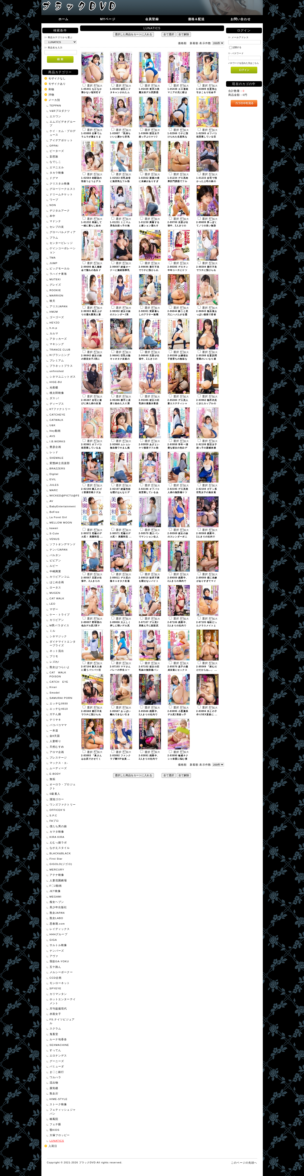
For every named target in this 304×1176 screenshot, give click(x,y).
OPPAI (54, 145)
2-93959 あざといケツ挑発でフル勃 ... (149, 447)
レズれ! (54, 661)
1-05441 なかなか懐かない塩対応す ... (91, 92)
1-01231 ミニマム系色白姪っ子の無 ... (120, 225)
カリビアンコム (60, 576)
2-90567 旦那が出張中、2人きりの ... (91, 581)
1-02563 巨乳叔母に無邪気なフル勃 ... (120, 181)
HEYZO (55, 322)
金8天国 (55, 735)
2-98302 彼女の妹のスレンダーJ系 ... (120, 314)
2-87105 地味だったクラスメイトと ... (206, 625)
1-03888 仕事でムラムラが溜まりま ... (91, 136)
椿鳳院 (54, 1118)
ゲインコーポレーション (63, 250)
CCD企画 (56, 977)
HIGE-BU (56, 381)
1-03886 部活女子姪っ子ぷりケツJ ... (149, 136)
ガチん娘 (55, 714)
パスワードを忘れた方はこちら (243, 63)
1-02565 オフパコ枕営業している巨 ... (206, 136)
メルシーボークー (61, 972)
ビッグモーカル (60, 268)
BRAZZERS (57, 468)
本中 (52, 215)
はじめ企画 (57, 582)
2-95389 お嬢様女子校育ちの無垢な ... (178, 358)
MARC (54, 490)
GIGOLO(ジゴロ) (61, 863)
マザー (54, 609)
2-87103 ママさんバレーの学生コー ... (120, 669)
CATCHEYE (58, 414)
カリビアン (57, 619)
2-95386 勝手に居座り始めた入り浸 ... (120, 403)
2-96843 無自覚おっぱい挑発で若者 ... (206, 314)
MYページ (107, 19)
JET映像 (55, 891)
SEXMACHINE (59, 1044)
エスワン (55, 116)
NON (53, 205)
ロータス (55, 587)
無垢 (52, 779)
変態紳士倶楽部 (60, 463)
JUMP (54, 263)
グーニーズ (57, 1061)
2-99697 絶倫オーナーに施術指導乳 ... (120, 270)
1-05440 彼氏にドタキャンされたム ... (120, 92)
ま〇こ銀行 (57, 1071)
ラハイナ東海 (58, 273)
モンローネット (60, 983)
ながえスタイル (60, 847)
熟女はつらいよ (60, 667)
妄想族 (54, 156)
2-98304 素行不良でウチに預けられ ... (206, 270)
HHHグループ (59, 934)
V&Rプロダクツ (60, 110)
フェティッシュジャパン (63, 1111)
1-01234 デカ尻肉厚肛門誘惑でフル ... (178, 181)
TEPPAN (55, 105)
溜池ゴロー (57, 799)
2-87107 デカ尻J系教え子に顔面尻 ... (149, 625)
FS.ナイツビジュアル (62, 1021)
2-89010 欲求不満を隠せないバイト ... (149, 581)
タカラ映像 (57, 172)
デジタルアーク (60, 210)
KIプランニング (60, 354)
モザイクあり (57, 83)
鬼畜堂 (54, 1034)
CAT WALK (57, 598)
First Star (56, 858)
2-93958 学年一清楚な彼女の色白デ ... (178, 447)
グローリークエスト (63, 188)
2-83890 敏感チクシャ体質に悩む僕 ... (178, 758)
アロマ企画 (57, 752)
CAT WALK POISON (59, 674)
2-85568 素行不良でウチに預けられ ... (91, 714)
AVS (52, 436)
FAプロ (54, 820)
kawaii (54, 528)
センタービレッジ (61, 242)
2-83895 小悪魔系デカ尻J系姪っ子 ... (178, 714)
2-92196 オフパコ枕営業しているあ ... (149, 492)
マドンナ (55, 221)
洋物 (51, 94)
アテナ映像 (57, 874)
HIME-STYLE (59, 1099)
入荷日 (52, 1146)
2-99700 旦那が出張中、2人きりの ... (178, 225)
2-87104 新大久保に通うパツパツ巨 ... (91, 669)
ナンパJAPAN (59, 549)
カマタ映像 (57, 831)
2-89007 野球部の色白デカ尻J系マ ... (91, 625)
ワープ (54, 199)
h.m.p (53, 327)
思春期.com (57, 923)
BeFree (55, 511)
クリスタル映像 (60, 183)
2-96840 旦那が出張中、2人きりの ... (149, 358)
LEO (53, 603)
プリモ (54, 656)
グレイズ (55, 284)
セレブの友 (57, 226)
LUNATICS (57, 1140)
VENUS (55, 538)
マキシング (57, 344)
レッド (54, 452)
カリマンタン (58, 993)
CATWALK (57, 419)
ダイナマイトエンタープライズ (63, 643)
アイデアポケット (61, 140)
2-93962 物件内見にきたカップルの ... (206, 403)
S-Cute (54, 533)
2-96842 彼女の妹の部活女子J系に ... (91, 358)
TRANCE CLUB (60, 349)
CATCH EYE (59, 681)
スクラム (55, 1028)
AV (51, 501)
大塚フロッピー (60, 1135)
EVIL (53, 479)
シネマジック (58, 636)
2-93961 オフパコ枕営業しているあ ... (91, 447)
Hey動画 (55, 430)
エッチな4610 (59, 708)
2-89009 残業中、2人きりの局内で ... (178, 581)
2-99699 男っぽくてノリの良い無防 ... (206, 225)
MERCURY (57, 869)
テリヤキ (55, 719)
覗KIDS (55, 1129)
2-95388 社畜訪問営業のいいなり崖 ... (206, 358)
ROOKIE (55, 290)
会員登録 (152, 19)
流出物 (54, 1082)
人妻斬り (55, 741)
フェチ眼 (55, 1124)
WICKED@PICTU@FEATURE (63, 495)
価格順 (182, 43)
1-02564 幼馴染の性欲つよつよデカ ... (91, 181)
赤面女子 (55, 1013)
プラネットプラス (61, 365)
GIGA (53, 939)
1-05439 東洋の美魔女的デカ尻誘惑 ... (149, 92)
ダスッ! (54, 398)
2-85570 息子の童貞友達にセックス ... (178, 669)
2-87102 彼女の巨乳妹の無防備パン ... (149, 669)
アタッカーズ (58, 338)
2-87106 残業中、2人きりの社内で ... (178, 625)
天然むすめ (57, 746)
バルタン (55, 555)
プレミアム (57, 360)
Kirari (53, 687)
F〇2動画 (56, 885)
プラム (54, 237)
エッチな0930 (59, 703)
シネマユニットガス (63, 376)
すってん (55, 1050)
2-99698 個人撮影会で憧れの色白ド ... (91, 270)
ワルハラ (55, 1077)
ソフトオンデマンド (63, 544)
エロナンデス (58, 1055)
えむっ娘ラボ (58, 842)
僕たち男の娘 (58, 826)
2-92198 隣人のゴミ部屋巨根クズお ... (91, 492)
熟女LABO (56, 918)
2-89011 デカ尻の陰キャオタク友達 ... (120, 581)
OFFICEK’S (57, 809)
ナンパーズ (57, 950)
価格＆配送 (196, 19)
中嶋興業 (55, 571)
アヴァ (54, 956)
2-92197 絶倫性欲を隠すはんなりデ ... (120, 492)
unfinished (57, 371)
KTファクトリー (60, 409)
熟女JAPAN (57, 912)
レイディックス (60, 928)
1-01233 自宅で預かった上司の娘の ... (206, 181)
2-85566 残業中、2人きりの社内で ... (149, 714)
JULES (54, 484)
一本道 (54, 730)
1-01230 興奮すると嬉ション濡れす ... (149, 225)
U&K (53, 425)
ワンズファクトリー (63, 804)
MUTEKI (55, 279)
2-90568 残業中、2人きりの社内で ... (206, 536)
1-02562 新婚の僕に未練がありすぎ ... (149, 181)
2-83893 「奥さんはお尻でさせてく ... (91, 758)
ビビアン (55, 560)
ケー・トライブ (60, 614)
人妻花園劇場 (58, 880)
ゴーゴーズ (57, 317)
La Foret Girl (58, 517)
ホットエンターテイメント (63, 1001)
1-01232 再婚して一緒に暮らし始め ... (91, 225)
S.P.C (53, 815)
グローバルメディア (63, 232)
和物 (51, 89)
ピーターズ (57, 150)
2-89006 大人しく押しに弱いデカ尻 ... (120, 625)
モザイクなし (57, 78)
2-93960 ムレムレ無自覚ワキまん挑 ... (120, 447)
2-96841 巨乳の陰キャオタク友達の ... (120, 358)
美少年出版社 (58, 907)
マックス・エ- (59, 762)
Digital (54, 473)
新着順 (194, 43)
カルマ (54, 333)
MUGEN (55, 592)
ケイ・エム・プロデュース (63, 132)
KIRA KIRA (57, 836)
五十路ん (55, 966)
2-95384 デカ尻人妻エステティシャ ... (178, 403)
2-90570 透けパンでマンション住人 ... (149, 536)
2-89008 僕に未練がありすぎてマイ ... (206, 581)
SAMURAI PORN (61, 697)
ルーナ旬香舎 (58, 1039)
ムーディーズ (58, 768)
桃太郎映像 (57, 392)
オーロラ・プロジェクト (63, 786)
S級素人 (55, 793)
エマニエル (57, 167)
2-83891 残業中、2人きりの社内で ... (149, 758)
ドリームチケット (61, 194)
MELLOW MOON (61, 522)
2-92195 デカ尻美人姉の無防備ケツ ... (178, 492)
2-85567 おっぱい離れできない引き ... (120, 714)
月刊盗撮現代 (58, 1008)
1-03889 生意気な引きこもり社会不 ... (206, 92)
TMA (53, 257)
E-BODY (55, 773)
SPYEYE (55, 988)
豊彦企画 (55, 446)
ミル (52, 630)
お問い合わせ (240, 19)
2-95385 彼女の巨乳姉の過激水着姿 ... (149, 403)
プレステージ (58, 757)
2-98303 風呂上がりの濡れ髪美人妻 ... (91, 314)
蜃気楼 (54, 1088)
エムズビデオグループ (63, 123)
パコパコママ (58, 724)
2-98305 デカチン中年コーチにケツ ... (178, 270)
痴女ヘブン (57, 901)
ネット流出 (57, 650)
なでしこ (55, 161)
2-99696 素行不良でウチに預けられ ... (149, 270)
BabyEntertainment (63, 506)
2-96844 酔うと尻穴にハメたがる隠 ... (178, 314)
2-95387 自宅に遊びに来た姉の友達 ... (91, 403)
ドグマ (54, 177)
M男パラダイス (60, 625)
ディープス (57, 403)
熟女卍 (54, 1093)
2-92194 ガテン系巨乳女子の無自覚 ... (206, 492)
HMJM (54, 311)
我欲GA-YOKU (59, 961)
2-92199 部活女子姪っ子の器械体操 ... (206, 447)
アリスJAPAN (59, 306)
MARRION (57, 295)
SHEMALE (57, 457)
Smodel (55, 692)
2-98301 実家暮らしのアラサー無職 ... (149, 314)
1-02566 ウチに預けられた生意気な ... (178, 136)
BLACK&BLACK (60, 853)
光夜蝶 (54, 387)
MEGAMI (56, 896)
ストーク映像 (58, 1104)
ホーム (63, 19)
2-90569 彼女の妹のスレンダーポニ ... (178, 536)
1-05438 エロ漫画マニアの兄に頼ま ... (178, 92)
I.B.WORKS (58, 441)
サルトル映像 (58, 945)
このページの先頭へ (244, 1162)
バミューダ (57, 1066)
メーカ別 (54, 99)
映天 (52, 300)
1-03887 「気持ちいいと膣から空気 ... (120, 136)
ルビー (54, 565)
